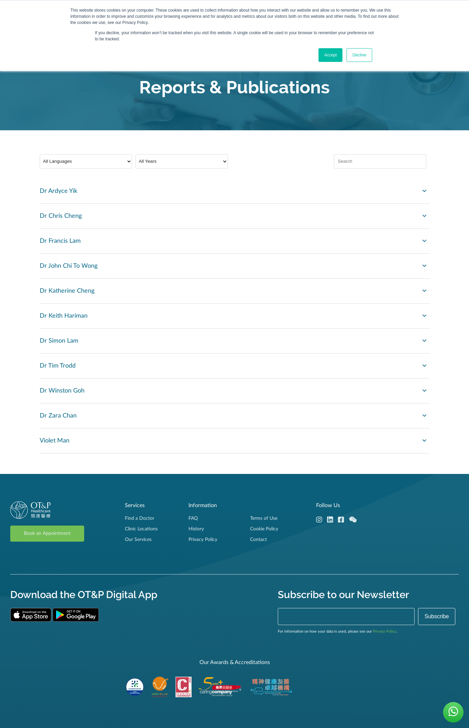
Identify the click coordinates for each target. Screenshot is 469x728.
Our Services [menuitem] (138, 539)
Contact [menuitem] (258, 539)
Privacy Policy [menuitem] (202, 539)
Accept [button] (330, 55)
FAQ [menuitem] (193, 518)
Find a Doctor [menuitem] (139, 518)
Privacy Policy (384, 631)
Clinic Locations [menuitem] (141, 529)
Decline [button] (359, 55)
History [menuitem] (196, 529)
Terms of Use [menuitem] (263, 518)
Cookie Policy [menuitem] (264, 529)
